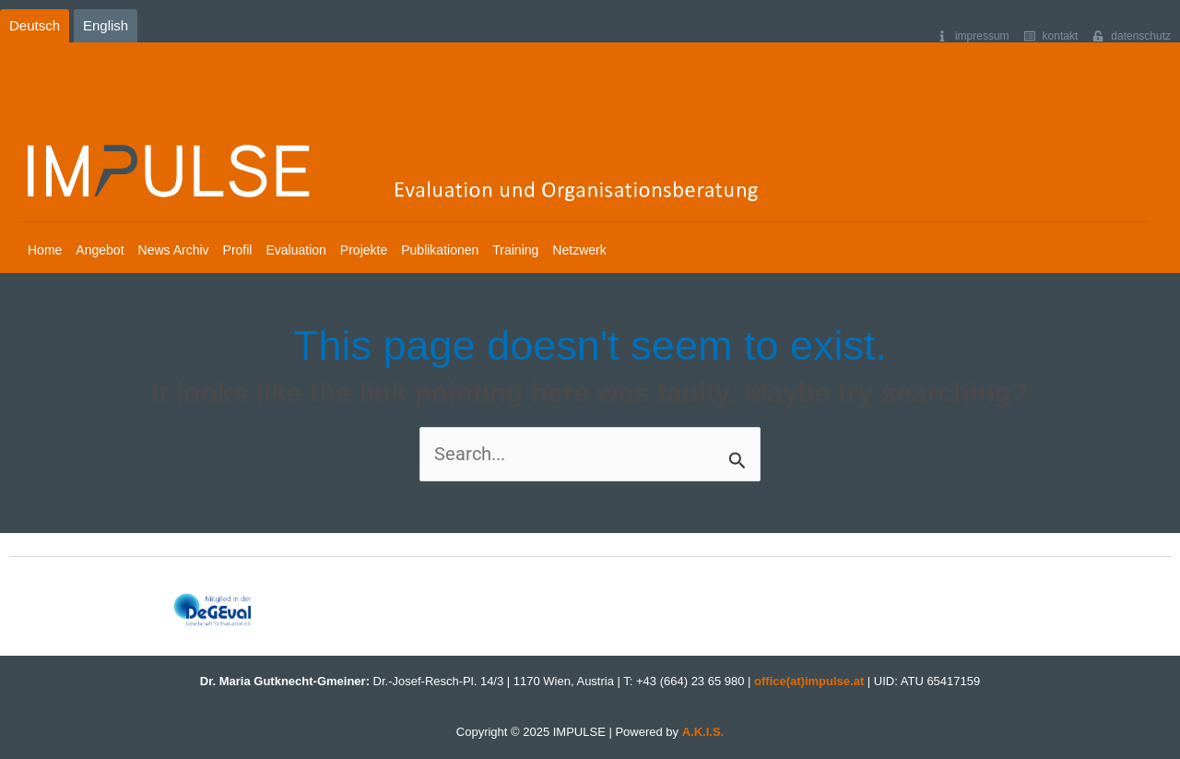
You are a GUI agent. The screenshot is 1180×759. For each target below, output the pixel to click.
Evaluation (295, 250)
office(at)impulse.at (809, 681)
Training (515, 250)
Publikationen (439, 250)
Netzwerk (579, 250)
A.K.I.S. (703, 732)
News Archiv (173, 250)
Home (45, 250)
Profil (238, 250)
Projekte (363, 250)
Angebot (100, 250)
